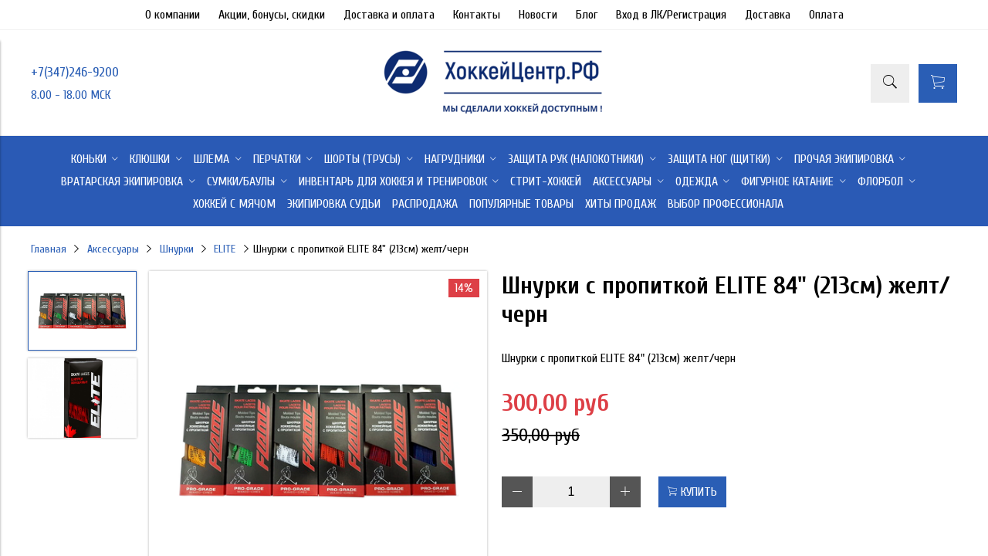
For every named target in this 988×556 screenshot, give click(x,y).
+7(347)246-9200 (75, 72)
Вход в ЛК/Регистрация (671, 15)
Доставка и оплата (389, 15)
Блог (586, 15)
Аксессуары (113, 249)
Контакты (476, 15)
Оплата (826, 15)
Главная (48, 249)
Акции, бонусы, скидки (271, 15)
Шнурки (177, 249)
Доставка (767, 15)
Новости (538, 15)
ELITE (224, 249)
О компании (172, 15)
